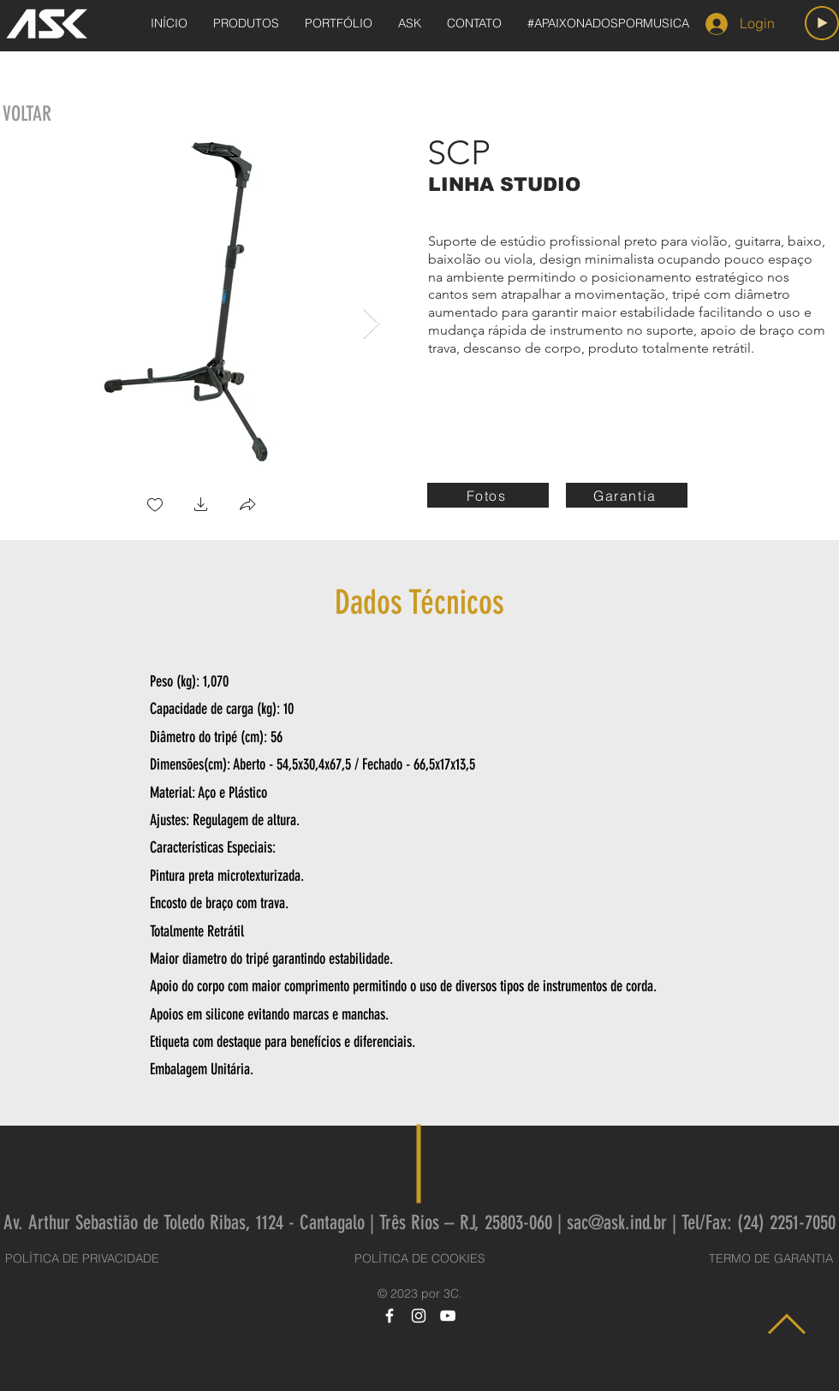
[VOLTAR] (26, 115)
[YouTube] (447, 1315)
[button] (201, 506)
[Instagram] (418, 1315)
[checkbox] (155, 506)
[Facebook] (389, 1315)
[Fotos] (488, 495)
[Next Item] (371, 324)
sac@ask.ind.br (617, 1222)
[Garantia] (626, 495)
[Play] (822, 23)
